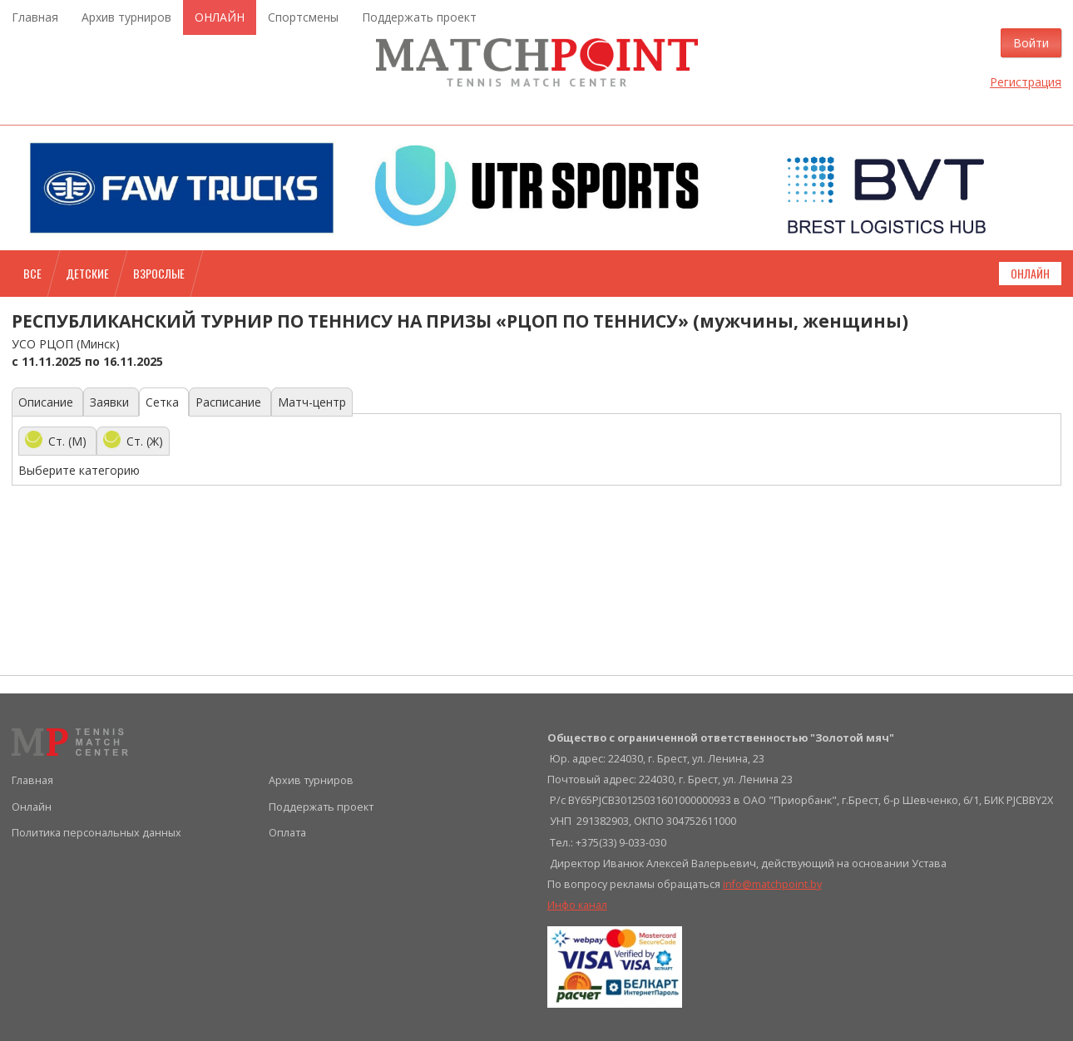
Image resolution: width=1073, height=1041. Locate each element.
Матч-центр (312, 402)
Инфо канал (577, 905)
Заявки (111, 402)
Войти (1031, 43)
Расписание (230, 402)
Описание (47, 402)
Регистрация (1025, 82)
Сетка (164, 402)
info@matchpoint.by (772, 884)
